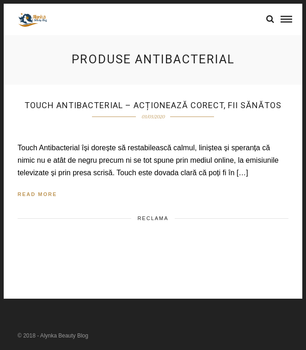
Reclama (152, 218)
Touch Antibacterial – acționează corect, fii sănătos (153, 105)
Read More (37, 194)
